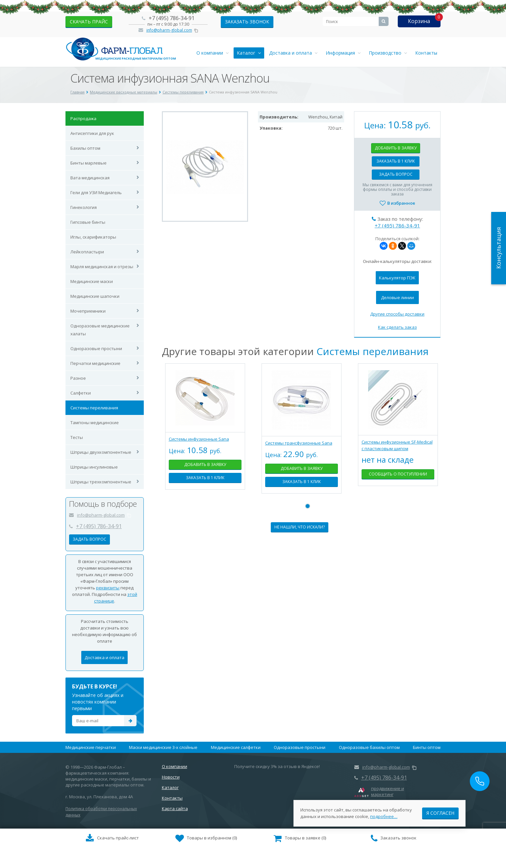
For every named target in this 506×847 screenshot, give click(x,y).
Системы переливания (94, 408)
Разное (78, 378)
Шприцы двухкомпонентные (100, 452)
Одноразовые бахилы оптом (369, 747)
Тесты (76, 437)
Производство (388, 53)
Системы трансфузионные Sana (298, 443)
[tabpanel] (205, 431)
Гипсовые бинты (87, 222)
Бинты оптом (427, 747)
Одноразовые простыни (96, 348)
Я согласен (440, 810)
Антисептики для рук (92, 133)
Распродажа (83, 118)
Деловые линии (397, 297)
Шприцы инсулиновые (94, 467)
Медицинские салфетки (236, 747)
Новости (171, 777)
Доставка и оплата (293, 53)
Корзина (419, 21)
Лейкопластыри (87, 252)
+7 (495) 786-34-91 (171, 18)
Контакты (426, 53)
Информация (343, 53)
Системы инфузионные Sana (199, 439)
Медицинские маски (91, 281)
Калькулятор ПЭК (397, 278)
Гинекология (83, 207)
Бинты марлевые (88, 163)
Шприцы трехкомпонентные (100, 482)
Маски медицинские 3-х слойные (163, 747)
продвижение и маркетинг (387, 791)
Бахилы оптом (85, 148)
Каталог (249, 53)
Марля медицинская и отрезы (101, 267)
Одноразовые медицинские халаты (100, 330)
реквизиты (107, 588)
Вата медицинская (90, 178)
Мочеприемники (88, 311)
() (206, 838)
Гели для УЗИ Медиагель (96, 192)
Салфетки (80, 393)
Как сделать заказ (397, 327)
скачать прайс (89, 21)
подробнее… (383, 814)
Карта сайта (175, 808)
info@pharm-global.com (169, 30)
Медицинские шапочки (94, 296)
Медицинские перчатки (90, 747)
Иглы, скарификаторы (93, 237)
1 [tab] (307, 506)
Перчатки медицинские (95, 363)
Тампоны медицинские (94, 422)
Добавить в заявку (396, 148)
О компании (212, 53)
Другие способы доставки (397, 314)
